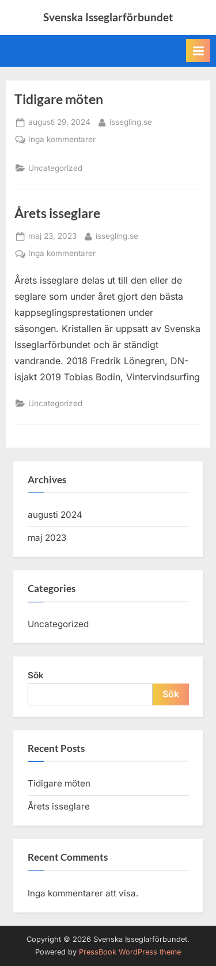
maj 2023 (47, 537)
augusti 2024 (55, 514)
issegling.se (130, 121)
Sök (36, 675)
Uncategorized (55, 168)
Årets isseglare (57, 213)
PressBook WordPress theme (130, 952)
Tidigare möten (58, 99)
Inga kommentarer (62, 140)
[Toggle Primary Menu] (198, 50)
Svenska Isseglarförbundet (108, 17)
